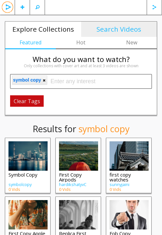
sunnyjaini (119, 184)
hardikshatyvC (72, 184)
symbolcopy (20, 184)
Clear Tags (27, 101)
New (131, 42)
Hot (80, 42)
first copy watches (120, 177)
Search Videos (118, 29)
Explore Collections (43, 29)
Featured (30, 42)
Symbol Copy (22, 174)
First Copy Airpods (70, 177)
